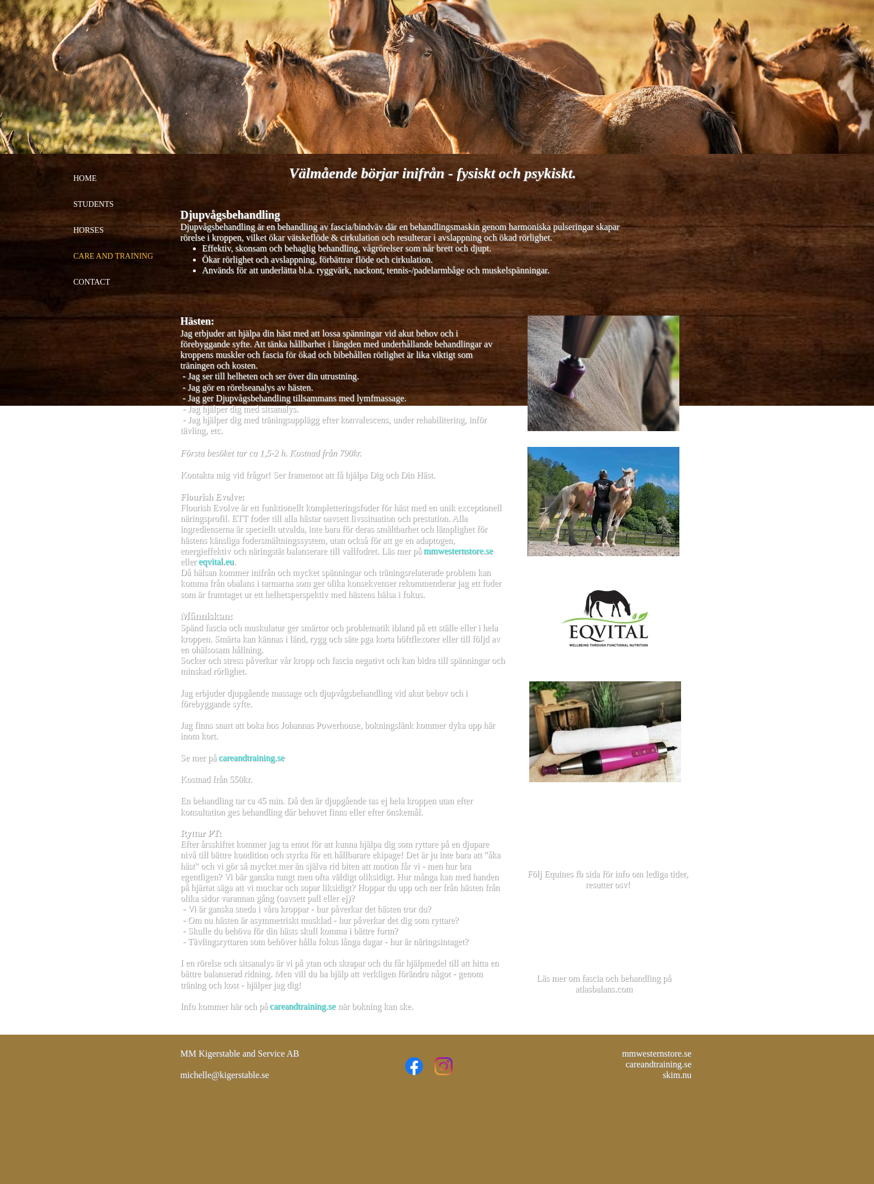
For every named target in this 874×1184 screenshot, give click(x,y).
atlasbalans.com (604, 989)
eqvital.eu (216, 561)
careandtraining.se (251, 757)
